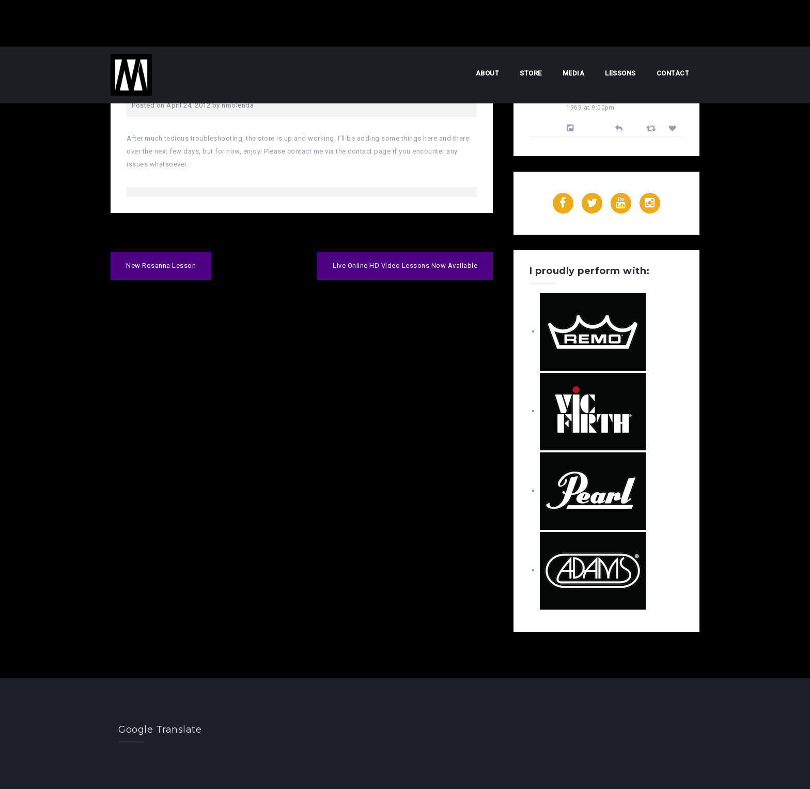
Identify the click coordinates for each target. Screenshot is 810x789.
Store (531, 73)
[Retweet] (652, 128)
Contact (673, 73)
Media (574, 73)
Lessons (620, 73)
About (488, 73)
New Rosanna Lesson (161, 265)
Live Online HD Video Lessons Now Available (405, 265)
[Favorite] (674, 128)
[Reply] (619, 127)
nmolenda (238, 105)
